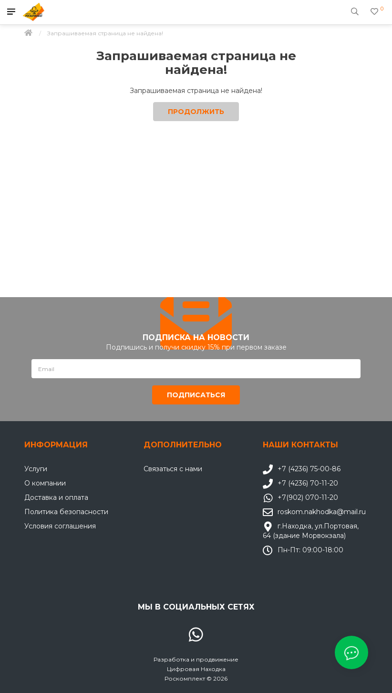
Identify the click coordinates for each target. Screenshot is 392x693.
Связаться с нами (173, 469)
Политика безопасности (66, 511)
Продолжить (196, 111)
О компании (45, 483)
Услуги (35, 469)
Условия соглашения (60, 526)
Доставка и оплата (56, 497)
